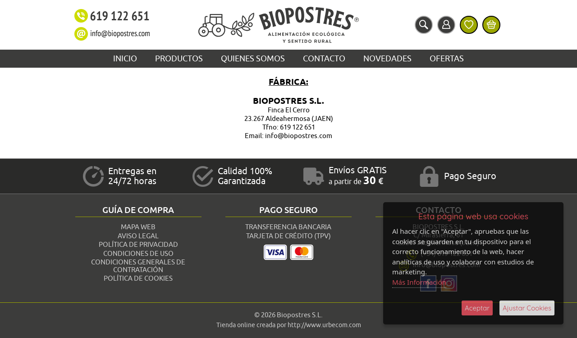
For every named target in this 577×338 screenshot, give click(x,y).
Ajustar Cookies (527, 308)
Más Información (419, 282)
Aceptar (477, 308)
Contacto (324, 59)
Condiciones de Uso (138, 254)
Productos (179, 59)
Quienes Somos (253, 59)
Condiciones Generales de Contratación (138, 266)
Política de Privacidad (138, 245)
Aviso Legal (138, 236)
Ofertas (447, 59)
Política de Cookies (138, 278)
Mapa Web (138, 227)
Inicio (125, 59)
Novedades (387, 59)
